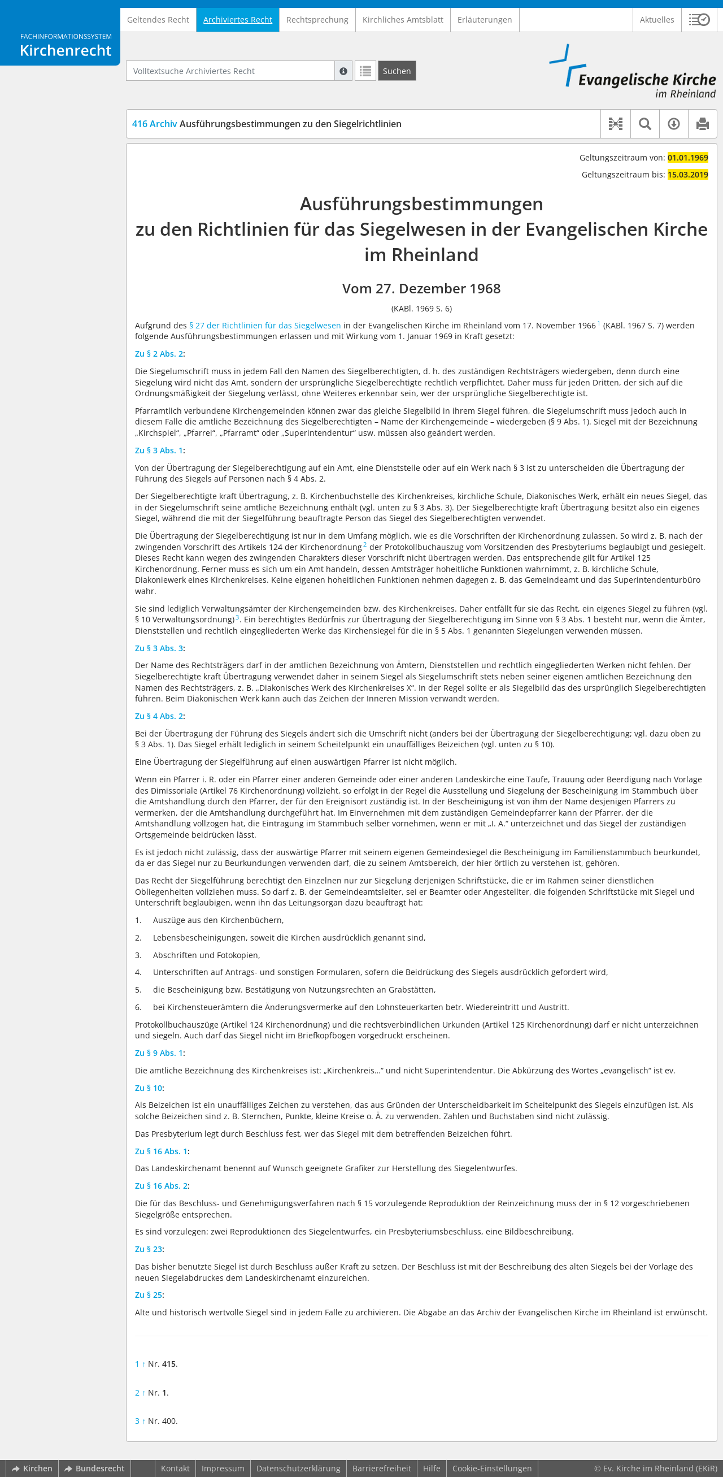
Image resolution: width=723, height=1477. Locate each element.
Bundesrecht (94, 1468)
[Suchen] (397, 70)
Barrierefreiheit (381, 1468)
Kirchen (32, 1468)
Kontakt (175, 1468)
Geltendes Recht (158, 19)
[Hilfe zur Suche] (343, 70)
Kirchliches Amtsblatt (403, 19)
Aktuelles (657, 19)
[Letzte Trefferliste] (365, 70)
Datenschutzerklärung (298, 1468)
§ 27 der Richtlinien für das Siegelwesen (265, 325)
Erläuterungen (485, 19)
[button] (699, 20)
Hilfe (432, 1468)
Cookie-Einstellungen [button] (492, 1468)
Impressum (223, 1468)
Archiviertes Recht (237, 19)
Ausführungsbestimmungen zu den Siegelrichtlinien (267, 124)
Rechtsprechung (317, 19)
